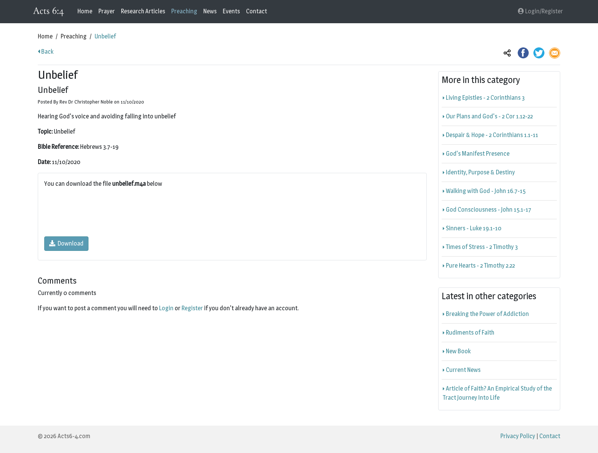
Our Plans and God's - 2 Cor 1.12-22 (488, 116)
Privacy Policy (517, 436)
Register (192, 308)
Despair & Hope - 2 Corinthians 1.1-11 (490, 135)
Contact (256, 11)
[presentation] (102, 212)
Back (45, 51)
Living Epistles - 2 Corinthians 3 (484, 97)
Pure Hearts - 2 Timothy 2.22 (479, 265)
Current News (462, 369)
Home (84, 11)
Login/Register (540, 11)
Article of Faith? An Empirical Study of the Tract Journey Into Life (497, 393)
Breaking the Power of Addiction (486, 313)
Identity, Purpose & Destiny (479, 172)
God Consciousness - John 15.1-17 (487, 209)
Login (166, 308)
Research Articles (143, 11)
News (210, 11)
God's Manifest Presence (476, 153)
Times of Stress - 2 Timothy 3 (480, 246)
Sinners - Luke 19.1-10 (472, 228)
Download (66, 243)
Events (231, 11)
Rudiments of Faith (468, 332)
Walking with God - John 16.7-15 (484, 191)
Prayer (106, 11)
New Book (457, 351)
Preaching (184, 11)
